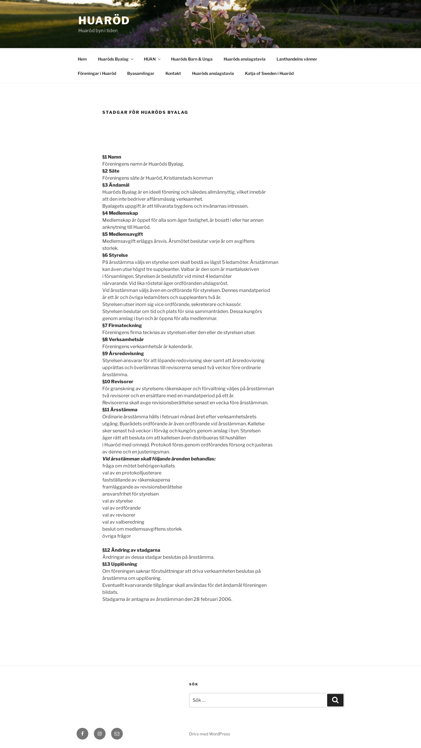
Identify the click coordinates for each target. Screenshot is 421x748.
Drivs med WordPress (209, 733)
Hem (82, 58)
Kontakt (173, 73)
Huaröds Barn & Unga (192, 58)
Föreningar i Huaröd (97, 73)
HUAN (152, 58)
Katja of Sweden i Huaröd (269, 73)
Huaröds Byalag (116, 58)
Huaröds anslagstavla (244, 58)
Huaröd (104, 20)
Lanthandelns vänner (297, 58)
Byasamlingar (140, 73)
